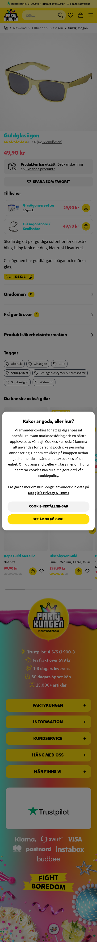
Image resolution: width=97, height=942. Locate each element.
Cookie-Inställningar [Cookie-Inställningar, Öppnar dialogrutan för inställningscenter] (48, 506)
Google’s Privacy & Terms (48, 492)
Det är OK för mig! (48, 519)
